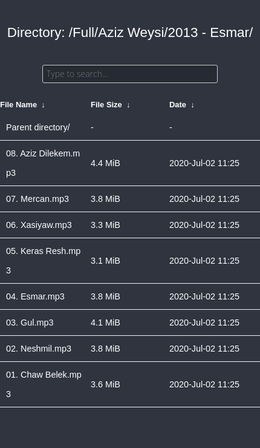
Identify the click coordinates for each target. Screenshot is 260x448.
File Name (18, 104)
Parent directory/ (38, 127)
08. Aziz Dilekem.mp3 (43, 163)
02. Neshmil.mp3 (38, 348)
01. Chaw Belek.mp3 (44, 384)
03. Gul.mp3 (29, 322)
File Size (106, 104)
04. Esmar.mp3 (35, 296)
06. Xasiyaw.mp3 (39, 225)
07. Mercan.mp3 (37, 199)
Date (177, 104)
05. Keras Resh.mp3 (43, 260)
